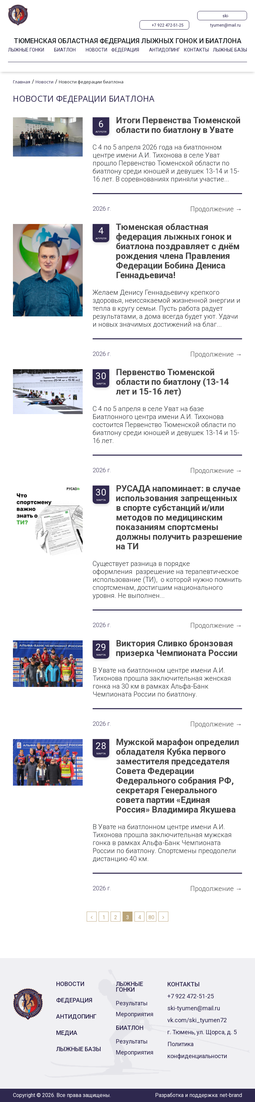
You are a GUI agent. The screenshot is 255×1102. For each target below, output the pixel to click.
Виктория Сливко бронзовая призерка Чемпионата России (176, 648)
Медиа (66, 1032)
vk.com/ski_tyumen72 (197, 1020)
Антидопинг (164, 50)
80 (151, 917)
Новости (96, 50)
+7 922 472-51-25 (168, 25)
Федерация (125, 50)
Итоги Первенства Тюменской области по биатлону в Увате (178, 125)
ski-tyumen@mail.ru (225, 17)
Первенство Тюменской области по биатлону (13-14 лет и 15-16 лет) (172, 382)
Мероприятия (134, 1014)
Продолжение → (216, 209)
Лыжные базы (230, 50)
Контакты (196, 50)
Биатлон (65, 50)
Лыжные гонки (26, 50)
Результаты (132, 1003)
